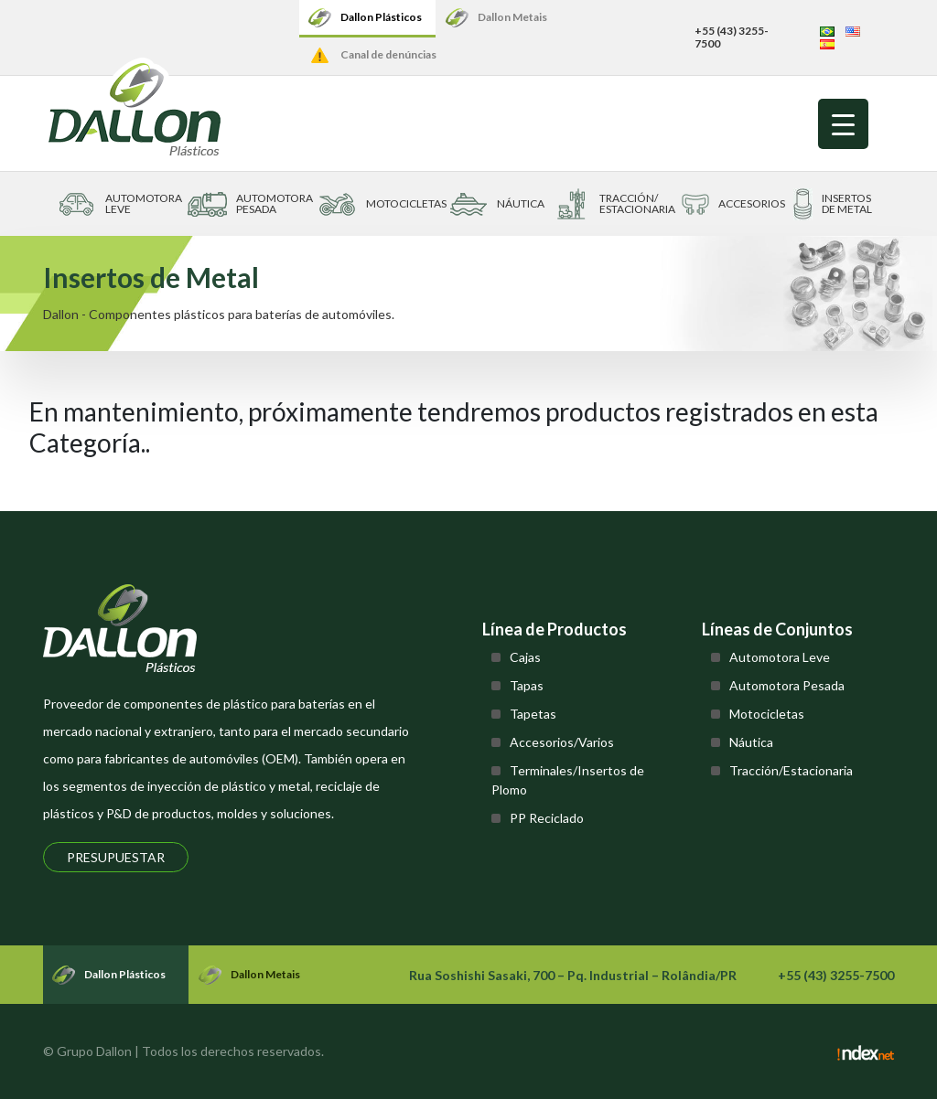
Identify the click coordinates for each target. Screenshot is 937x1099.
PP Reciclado (547, 818)
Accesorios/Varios (562, 742)
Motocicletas (766, 713)
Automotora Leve (779, 657)
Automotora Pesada (787, 685)
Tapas (527, 685)
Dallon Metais (512, 17)
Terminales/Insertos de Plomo (567, 780)
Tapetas (533, 713)
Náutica (751, 742)
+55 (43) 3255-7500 (732, 37)
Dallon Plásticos (381, 17)
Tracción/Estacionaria (791, 770)
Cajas (525, 657)
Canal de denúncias (388, 54)
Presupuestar (116, 857)
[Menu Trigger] (843, 124)
